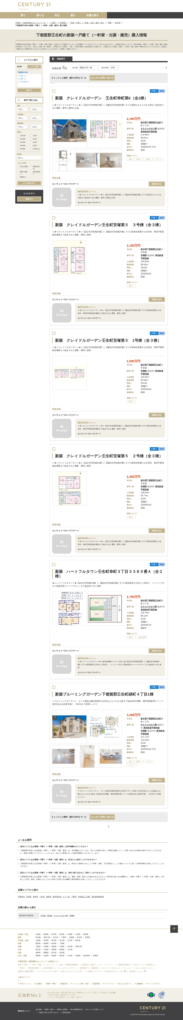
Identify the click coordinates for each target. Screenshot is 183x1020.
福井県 (77, 940)
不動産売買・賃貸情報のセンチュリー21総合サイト (38, 961)
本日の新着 (23, 167)
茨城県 (71, 937)
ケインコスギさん (154, 984)
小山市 (42, 897)
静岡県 (46, 943)
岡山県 (38, 949)
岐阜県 (53, 943)
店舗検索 (94, 968)
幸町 (21, 76)
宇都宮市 (21, 897)
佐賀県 (46, 956)
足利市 (29, 897)
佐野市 (35, 897)
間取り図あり (23, 173)
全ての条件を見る (29, 183)
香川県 (53, 953)
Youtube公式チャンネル (115, 971)
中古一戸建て (37, 965)
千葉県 (63, 937)
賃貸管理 (83, 968)
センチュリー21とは (109, 968)
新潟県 (53, 940)
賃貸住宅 (64, 984)
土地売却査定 (48, 968)
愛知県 (38, 943)
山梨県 (38, 940)
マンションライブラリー (67, 968)
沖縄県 (95, 956)
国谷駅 (49, 916)
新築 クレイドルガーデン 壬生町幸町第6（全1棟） (101, 98)
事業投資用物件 (72, 965)
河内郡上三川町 (84, 897)
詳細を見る (157, 184)
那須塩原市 (57, 897)
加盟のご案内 (49, 1009)
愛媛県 (46, 953)
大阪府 (38, 946)
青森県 (46, 934)
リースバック (126, 968)
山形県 (77, 934)
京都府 (46, 946)
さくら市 (66, 897)
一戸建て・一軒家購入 (58, 23)
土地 (60, 965)
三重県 (61, 943)
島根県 (61, 949)
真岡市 (48, 897)
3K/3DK (21, 142)
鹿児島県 (86, 956)
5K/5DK (21, 149)
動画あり (22, 177)
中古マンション (25, 984)
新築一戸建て (23, 965)
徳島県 (38, 953)
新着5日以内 (35, 168)
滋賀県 (53, 946)
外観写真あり (35, 173)
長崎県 (53, 956)
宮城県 (69, 934)
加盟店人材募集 (25, 971)
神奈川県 (47, 937)
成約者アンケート (137, 971)
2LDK (33, 139)
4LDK (33, 146)
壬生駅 (43, 916)
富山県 (61, 940)
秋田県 (61, 934)
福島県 (85, 934)
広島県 (46, 949)
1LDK (33, 136)
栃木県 (117, 23)
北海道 (38, 934)
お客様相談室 (66, 1012)
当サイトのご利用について (95, 1009)
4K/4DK (21, 146)
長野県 (46, 940)
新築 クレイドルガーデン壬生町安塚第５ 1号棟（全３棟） (108, 340)
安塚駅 (71, 916)
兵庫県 (61, 946)
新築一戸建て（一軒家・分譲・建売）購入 (87, 23)
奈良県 (69, 946)
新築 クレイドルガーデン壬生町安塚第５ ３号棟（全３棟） (109, 225)
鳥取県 (53, 949)
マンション (50, 965)
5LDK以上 (35, 149)
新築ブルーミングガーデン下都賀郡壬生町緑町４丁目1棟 (104, 694)
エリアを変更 (34, 67)
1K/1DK (21, 136)
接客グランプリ (94, 971)
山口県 (69, 949)
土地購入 (39, 984)
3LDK (33, 142)
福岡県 (38, 956)
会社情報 (39, 1009)
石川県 (69, 940)
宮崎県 (77, 956)
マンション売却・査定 (80, 984)
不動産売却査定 (123, 965)
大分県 (69, 956)
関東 (110, 23)
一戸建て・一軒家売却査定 (28, 968)
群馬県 (87, 937)
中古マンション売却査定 (143, 965)
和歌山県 (78, 946)
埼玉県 (55, 937)
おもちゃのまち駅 (61, 916)
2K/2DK (21, 139)
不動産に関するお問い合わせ (48, 1012)
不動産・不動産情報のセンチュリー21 (30, 23)
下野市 (74, 897)
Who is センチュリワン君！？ (73, 971)
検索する (29, 90)
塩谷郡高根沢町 (98, 897)
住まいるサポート (125, 984)
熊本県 (61, 956)
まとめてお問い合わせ (102, 78)
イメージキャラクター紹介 (47, 971)
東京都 (38, 937)
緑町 (21, 79)
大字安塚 (23, 82)
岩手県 (53, 934)
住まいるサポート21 (143, 968)
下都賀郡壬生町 (22, 72)
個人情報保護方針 (76, 1009)
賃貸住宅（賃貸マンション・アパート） (98, 965)
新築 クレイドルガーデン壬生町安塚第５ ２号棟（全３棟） (109, 456)
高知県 (61, 953)
